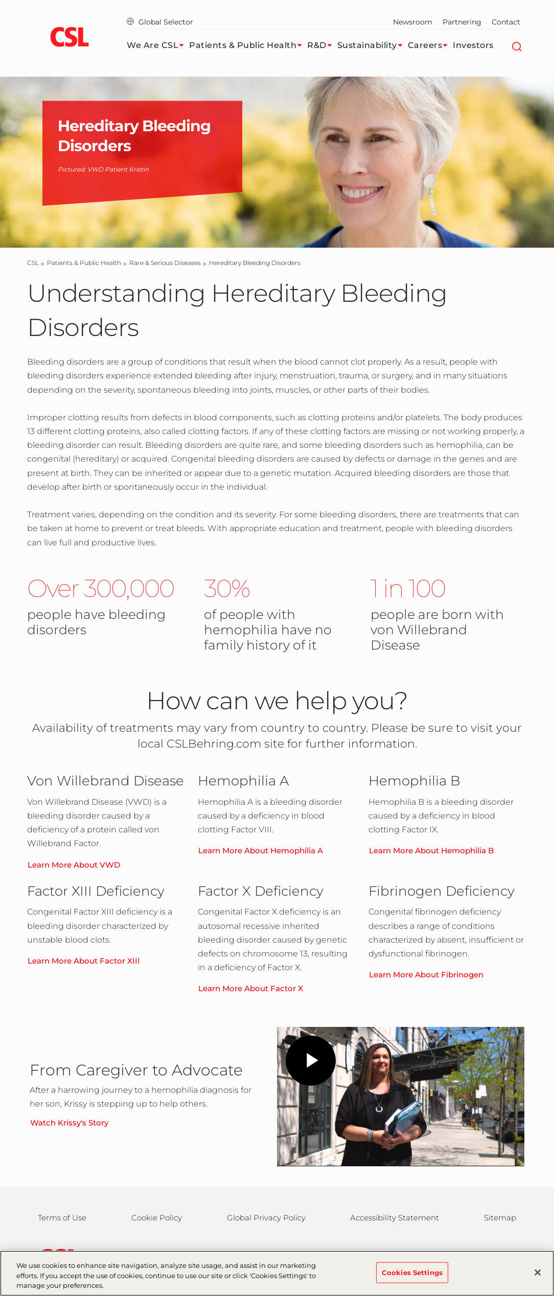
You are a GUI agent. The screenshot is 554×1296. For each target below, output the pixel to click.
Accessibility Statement (394, 1217)
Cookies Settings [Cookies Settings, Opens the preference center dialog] (412, 1272)
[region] (277, 1273)
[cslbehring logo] (69, 38)
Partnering (462, 22)
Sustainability (372, 45)
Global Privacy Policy (266, 1217)
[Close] (537, 1272)
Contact (506, 22)
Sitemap (500, 1217)
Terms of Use (62, 1217)
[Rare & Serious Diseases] (165, 263)
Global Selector (160, 22)
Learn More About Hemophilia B (431, 850)
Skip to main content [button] (0, 0)
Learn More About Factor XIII (84, 961)
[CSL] (33, 263)
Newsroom (412, 22)
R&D (322, 45)
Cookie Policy (156, 1217)
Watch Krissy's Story (69, 1122)
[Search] (516, 45)
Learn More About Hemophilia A (260, 850)
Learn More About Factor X (250, 988)
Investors (473, 45)
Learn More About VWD (74, 865)
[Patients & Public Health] (84, 263)
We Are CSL (158, 45)
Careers (430, 45)
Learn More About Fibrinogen (426, 974)
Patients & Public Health (248, 45)
